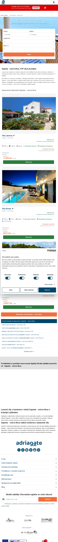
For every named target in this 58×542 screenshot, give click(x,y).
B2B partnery (6, 479)
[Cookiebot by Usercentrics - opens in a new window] (48, 250)
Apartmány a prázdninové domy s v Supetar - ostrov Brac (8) (20, 334)
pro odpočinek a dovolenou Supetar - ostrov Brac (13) (18, 331)
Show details (49, 284)
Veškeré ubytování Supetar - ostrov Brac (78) (13, 324)
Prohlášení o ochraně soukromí (13, 471)
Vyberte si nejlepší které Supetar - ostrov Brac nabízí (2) (17, 341)
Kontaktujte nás (7, 475)
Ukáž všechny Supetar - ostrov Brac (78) (15, 328)
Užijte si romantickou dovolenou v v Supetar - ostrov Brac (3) (23, 338)
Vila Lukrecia (7, 136)
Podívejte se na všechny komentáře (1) (45, 214)
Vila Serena (6, 209)
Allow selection (29, 290)
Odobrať (47, 499)
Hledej (29, 54)
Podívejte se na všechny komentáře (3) (45, 141)
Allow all (47, 290)
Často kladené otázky (9, 463)
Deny (10, 290)
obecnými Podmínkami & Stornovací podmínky (31, 503)
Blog (3, 487)
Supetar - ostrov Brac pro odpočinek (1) (17, 348)
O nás (3, 459)
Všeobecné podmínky (9, 467)
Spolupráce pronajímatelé (11, 483)
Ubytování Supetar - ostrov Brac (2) (13, 344)
